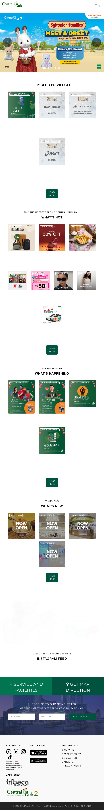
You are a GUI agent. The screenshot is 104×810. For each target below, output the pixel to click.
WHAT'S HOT (15, 227)
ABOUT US (68, 750)
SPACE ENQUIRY (71, 754)
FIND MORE (52, 194)
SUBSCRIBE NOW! (82, 716)
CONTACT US (69, 758)
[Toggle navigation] (96, 4)
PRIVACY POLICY (71, 766)
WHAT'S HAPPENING (19, 383)
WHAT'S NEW (16, 516)
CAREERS (67, 762)
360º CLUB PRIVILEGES (19, 94)
